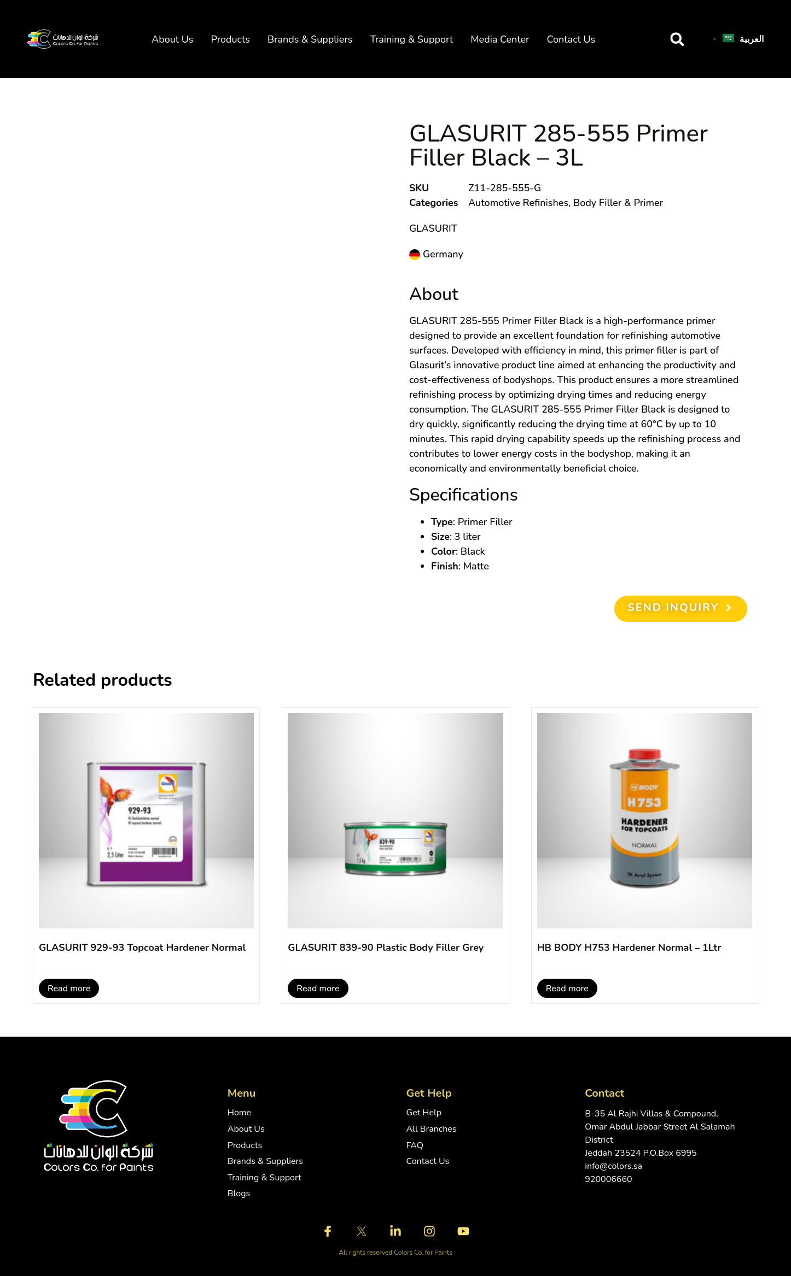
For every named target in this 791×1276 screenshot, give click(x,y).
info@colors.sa (613, 1166)
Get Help (424, 1113)
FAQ (415, 1145)
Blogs (239, 1193)
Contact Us (571, 39)
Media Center (499, 39)
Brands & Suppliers (309, 39)
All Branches (431, 1129)
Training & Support (411, 39)
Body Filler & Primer (618, 202)
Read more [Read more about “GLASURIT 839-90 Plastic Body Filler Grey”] (317, 989)
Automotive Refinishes (518, 202)
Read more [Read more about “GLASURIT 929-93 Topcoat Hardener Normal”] (69, 989)
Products (230, 39)
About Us (172, 39)
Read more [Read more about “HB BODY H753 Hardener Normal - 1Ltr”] (567, 989)
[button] (677, 39)
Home (239, 1113)
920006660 (608, 1179)
